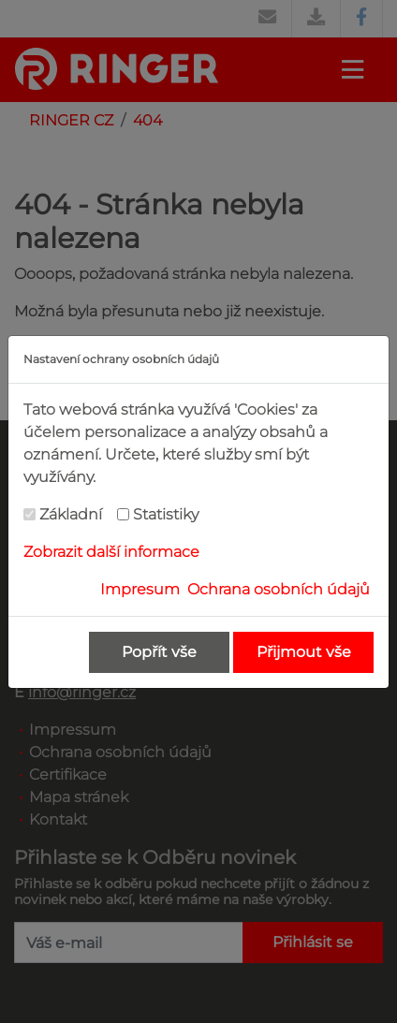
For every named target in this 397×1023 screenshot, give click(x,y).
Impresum (140, 589)
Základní (70, 514)
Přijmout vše (304, 652)
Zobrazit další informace (111, 552)
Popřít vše (159, 652)
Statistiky (165, 514)
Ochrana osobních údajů (278, 589)
